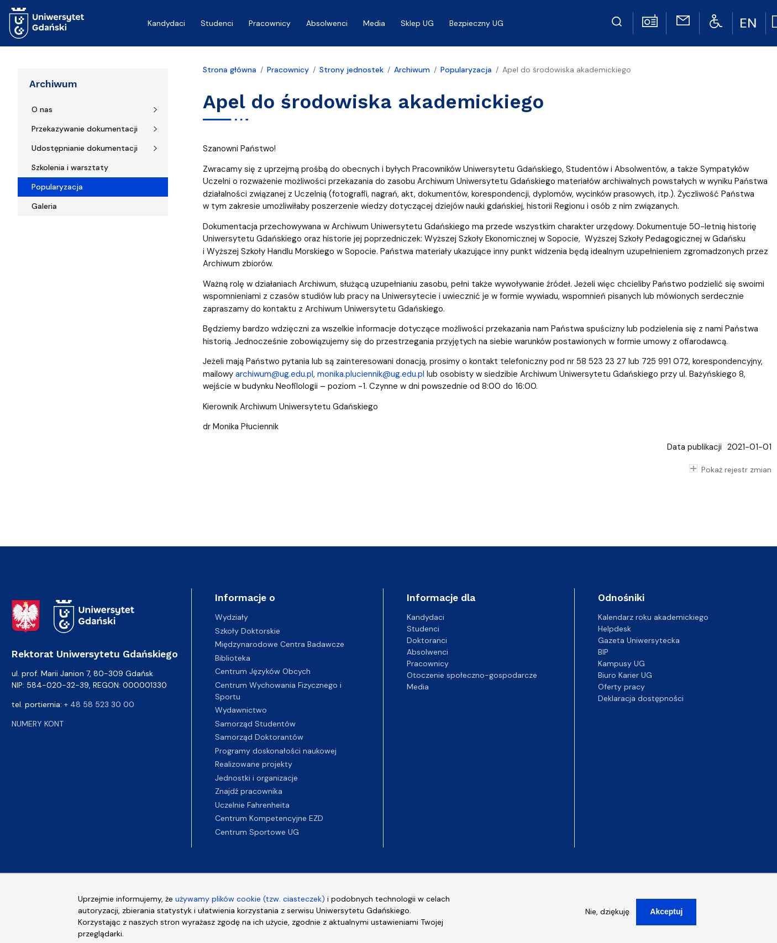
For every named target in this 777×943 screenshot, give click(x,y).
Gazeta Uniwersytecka (639, 640)
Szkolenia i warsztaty (70, 167)
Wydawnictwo (241, 710)
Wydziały (231, 617)
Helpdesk (614, 629)
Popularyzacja (57, 187)
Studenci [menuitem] (217, 23)
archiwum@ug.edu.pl (274, 374)
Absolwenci (427, 652)
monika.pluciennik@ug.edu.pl (370, 374)
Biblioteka (232, 658)
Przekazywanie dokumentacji (85, 129)
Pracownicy (288, 70)
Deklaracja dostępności (641, 698)
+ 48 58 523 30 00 (99, 704)
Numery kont (38, 724)
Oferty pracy (621, 687)
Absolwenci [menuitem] (327, 23)
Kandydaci (425, 617)
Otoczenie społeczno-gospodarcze (472, 675)
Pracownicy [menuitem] (270, 23)
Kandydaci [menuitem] (166, 23)
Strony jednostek (351, 70)
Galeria (44, 206)
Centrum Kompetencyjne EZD (269, 818)
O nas (42, 109)
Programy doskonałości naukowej (276, 751)
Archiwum (53, 83)
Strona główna (229, 70)
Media (418, 687)
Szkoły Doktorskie (247, 631)
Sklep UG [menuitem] (417, 23)
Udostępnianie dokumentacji (85, 148)
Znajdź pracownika (248, 791)
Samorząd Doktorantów (259, 737)
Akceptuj (666, 912)
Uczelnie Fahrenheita (252, 805)
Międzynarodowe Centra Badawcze (279, 644)
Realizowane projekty (253, 764)
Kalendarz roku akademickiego (653, 617)
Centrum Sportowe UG (257, 832)
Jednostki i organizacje (256, 778)
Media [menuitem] (374, 23)
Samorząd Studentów (255, 724)
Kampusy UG (621, 663)
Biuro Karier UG (625, 675)
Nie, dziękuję (607, 913)
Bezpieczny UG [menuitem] (476, 23)
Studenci (423, 629)
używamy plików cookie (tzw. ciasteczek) (250, 900)
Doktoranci (427, 640)
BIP (603, 652)
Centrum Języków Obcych (263, 671)
